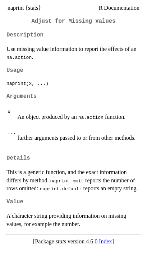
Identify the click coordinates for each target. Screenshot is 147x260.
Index (105, 241)
